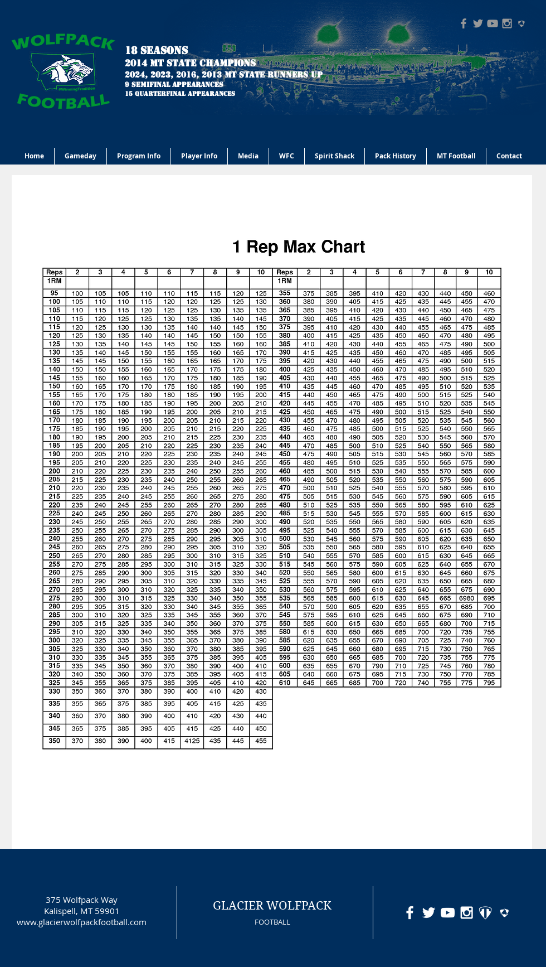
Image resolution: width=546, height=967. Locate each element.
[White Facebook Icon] (409, 912)
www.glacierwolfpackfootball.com (82, 921)
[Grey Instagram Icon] (507, 23)
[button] (138, 156)
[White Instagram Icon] (466, 912)
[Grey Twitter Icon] (478, 23)
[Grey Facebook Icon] (463, 23)
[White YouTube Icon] (447, 912)
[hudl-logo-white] (504, 912)
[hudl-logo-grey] (521, 23)
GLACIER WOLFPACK (272, 905)
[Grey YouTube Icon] (492, 23)
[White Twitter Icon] (428, 912)
